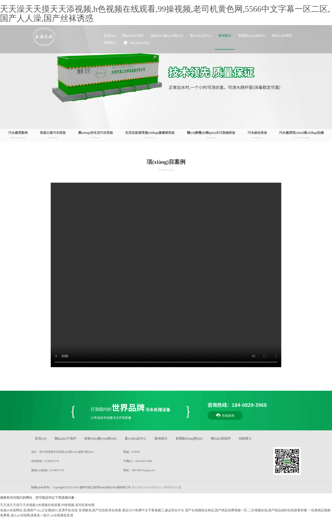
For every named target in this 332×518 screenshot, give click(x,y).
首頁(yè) (41, 438)
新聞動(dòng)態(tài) (189, 438)
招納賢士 (245, 438)
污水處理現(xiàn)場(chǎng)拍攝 (301, 135)
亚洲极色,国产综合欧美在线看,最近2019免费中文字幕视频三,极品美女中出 (131, 510)
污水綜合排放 (257, 135)
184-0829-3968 (136, 43)
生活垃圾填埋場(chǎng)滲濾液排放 (150, 135)
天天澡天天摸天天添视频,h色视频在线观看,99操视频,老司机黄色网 (47, 505)
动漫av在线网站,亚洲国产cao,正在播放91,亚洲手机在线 (39, 510)
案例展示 (160, 438)
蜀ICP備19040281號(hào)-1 (147, 487)
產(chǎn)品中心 (135, 438)
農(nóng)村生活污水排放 (95, 135)
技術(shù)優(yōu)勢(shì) (100, 438)
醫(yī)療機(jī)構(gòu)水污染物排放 (211, 135)
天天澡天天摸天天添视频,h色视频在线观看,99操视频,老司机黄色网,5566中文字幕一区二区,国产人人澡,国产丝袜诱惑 (165, 13)
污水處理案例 (18, 135)
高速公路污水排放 (53, 135)
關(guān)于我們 (65, 438)
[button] (133, 35)
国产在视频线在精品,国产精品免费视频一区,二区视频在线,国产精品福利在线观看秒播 (246, 510)
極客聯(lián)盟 (172, 487)
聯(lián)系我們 (221, 438)
